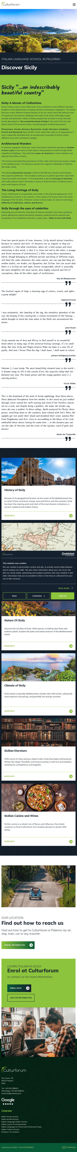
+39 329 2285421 (11, 1088)
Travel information (14, 945)
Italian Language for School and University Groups (21, 1127)
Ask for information (21, 998)
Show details (64, 588)
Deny (14, 596)
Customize (38, 596)
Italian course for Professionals (13, 1124)
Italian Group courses (9, 1116)
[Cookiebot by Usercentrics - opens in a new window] (63, 554)
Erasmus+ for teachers (10, 1132)
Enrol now (15, 988)
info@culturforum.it (13, 1093)
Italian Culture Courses (10, 1129)
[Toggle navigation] (74, 4)
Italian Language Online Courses (14, 1122)
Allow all (62, 596)
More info (9, 515)
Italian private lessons (10, 1119)
